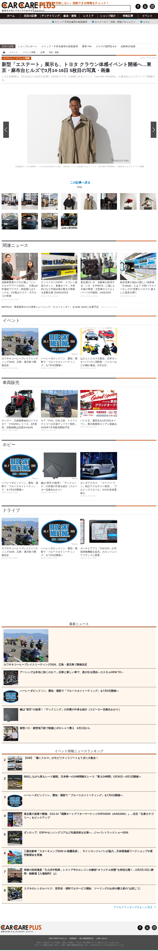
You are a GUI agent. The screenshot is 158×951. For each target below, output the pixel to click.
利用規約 (73, 938)
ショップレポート (27, 46)
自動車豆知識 (128, 46)
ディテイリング (50, 16)
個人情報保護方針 (86, 938)
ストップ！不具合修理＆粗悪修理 (59, 46)
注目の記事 (30, 16)
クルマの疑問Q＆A (106, 46)
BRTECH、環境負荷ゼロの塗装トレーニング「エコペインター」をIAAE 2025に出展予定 (59, 306)
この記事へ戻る (80, 185)
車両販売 (11, 382)
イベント (147, 16)
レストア (88, 16)
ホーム (11, 16)
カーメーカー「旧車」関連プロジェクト (115, 22)
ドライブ (11, 510)
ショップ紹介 (108, 16)
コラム (146, 22)
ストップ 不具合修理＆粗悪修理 (71, 22)
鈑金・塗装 (69, 16)
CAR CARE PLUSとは (58, 938)
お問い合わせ (101, 938)
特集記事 (128, 16)
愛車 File (86, 46)
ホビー (9, 444)
